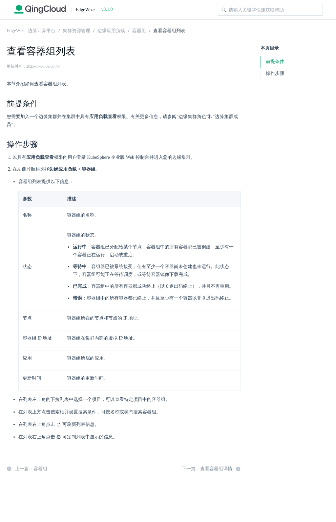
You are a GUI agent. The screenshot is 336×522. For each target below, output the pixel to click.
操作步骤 (275, 73)
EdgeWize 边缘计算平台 (31, 30)
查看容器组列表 (169, 30)
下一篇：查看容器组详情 (211, 468)
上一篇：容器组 (27, 468)
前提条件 (275, 61)
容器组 (139, 30)
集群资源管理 (76, 30)
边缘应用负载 (111, 30)
